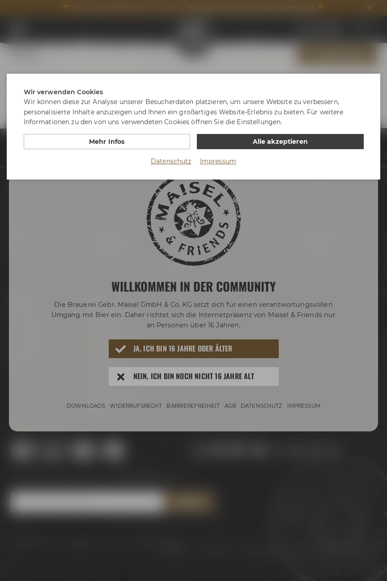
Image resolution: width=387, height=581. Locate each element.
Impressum (218, 161)
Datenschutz (171, 161)
